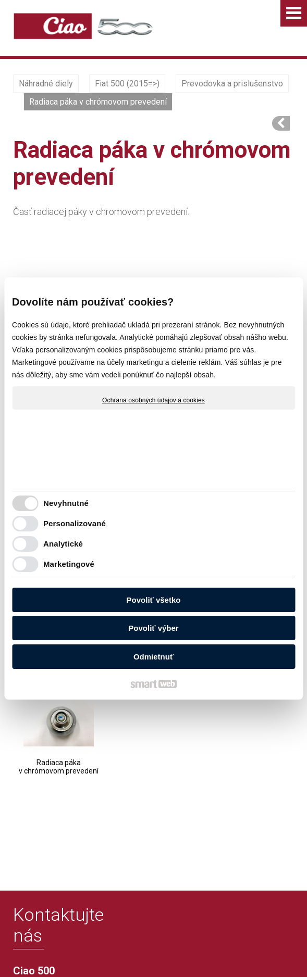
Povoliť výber (153, 628)
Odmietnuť (153, 656)
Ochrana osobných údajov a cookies (153, 400)
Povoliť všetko (154, 599)
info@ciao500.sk (59, 889)
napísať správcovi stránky (208, 944)
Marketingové (68, 564)
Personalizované (74, 523)
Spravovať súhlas (206, 952)
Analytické (63, 543)
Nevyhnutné (66, 503)
